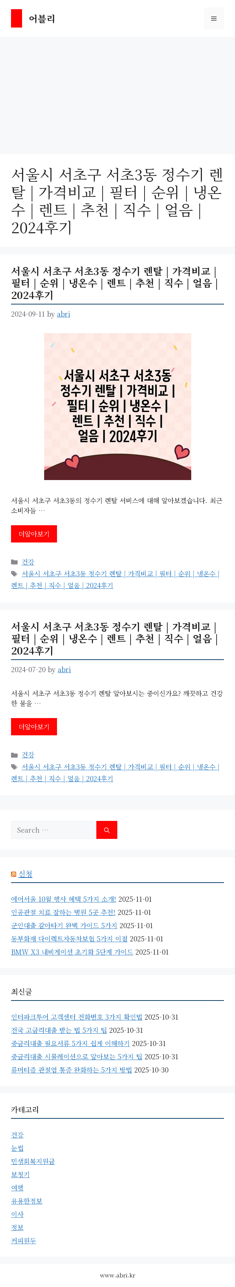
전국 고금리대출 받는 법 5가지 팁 (59, 1030)
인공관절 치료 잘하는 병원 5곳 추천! (63, 912)
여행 (17, 1187)
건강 (28, 561)
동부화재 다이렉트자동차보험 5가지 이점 (69, 938)
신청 (25, 873)
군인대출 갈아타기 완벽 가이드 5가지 (64, 925)
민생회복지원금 (33, 1161)
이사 (17, 1214)
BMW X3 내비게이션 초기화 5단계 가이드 (72, 951)
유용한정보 (26, 1200)
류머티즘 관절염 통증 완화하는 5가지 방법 (71, 1069)
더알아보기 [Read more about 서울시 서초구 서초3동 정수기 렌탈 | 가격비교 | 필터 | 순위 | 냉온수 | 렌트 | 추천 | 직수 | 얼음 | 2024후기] (34, 533)
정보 (17, 1227)
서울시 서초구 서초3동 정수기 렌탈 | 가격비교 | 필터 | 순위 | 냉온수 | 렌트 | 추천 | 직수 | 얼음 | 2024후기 (114, 283)
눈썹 (17, 1148)
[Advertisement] (117, 91)
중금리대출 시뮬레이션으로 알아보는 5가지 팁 (76, 1056)
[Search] (106, 830)
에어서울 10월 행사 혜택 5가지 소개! (63, 899)
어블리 (42, 18)
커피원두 (23, 1240)
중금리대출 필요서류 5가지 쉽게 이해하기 (70, 1043)
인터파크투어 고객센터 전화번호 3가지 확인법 (76, 1016)
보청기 (20, 1174)
